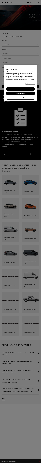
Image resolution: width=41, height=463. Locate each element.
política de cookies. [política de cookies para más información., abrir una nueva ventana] (30, 84)
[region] (20, 83)
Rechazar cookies (20, 93)
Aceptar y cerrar (20, 88)
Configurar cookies (20, 97)
